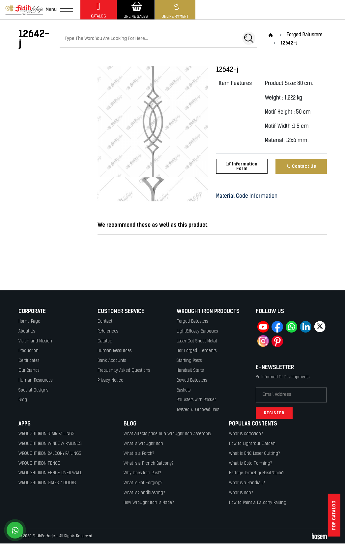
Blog (22, 399)
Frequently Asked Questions (124, 370)
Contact (105, 321)
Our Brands (28, 370)
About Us (26, 331)
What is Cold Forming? (250, 463)
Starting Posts (189, 360)
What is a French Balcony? (149, 463)
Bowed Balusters (192, 380)
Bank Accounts (112, 360)
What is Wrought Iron (143, 443)
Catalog (105, 341)
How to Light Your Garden (252, 443)
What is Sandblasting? (144, 492)
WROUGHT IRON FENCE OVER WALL (50, 473)
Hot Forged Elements (196, 350)
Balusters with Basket (196, 399)
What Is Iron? (241, 492)
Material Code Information (246, 196)
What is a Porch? (139, 453)
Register (274, 413)
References (108, 331)
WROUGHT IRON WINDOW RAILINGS (50, 443)
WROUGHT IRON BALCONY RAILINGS (49, 453)
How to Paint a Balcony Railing (257, 502)
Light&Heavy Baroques (197, 331)
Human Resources (35, 380)
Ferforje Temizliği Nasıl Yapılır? (256, 473)
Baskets (183, 390)
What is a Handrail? (247, 483)
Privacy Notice (110, 380)
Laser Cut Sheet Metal (197, 341)
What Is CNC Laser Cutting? (254, 453)
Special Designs (33, 390)
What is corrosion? (246, 433)
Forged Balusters (192, 321)
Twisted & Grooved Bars (198, 409)
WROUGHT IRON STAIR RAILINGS (46, 433)
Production (28, 350)
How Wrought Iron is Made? (149, 502)
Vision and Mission (35, 341)
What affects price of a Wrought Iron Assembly (167, 433)
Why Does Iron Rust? (142, 473)
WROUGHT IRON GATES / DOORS (47, 483)
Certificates (28, 360)
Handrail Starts (190, 370)
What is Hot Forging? (143, 483)
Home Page (29, 321)
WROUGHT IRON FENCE (39, 463)
